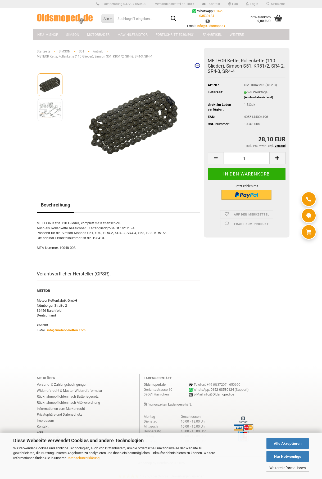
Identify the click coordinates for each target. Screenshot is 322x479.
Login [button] (252, 4)
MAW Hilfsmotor (132, 35)
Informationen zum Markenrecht (61, 409)
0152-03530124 (222, 390)
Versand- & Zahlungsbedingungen (62, 384)
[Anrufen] (309, 199)
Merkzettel (275, 4)
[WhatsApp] (309, 215)
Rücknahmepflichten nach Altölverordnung (68, 403)
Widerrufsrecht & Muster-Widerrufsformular (69, 391)
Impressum (45, 421)
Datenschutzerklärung (82, 458)
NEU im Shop (47, 35)
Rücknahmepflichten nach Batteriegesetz (67, 396)
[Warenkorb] (309, 232)
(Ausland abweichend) (258, 97)
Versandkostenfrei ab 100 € (174, 4)
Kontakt (213, 4)
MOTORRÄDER (98, 35)
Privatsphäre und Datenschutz (59, 414)
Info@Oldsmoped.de (212, 26)
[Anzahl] (246, 158)
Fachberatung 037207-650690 (123, 4)
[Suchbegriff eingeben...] (107, 18)
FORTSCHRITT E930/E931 (175, 35)
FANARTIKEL (212, 35)
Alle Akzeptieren (288, 443)
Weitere (237, 35)
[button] (233, 4)
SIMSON (72, 35)
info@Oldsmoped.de (218, 394)
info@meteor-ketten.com (66, 330)
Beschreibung (55, 205)
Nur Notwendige (287, 456)
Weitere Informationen (287, 468)
